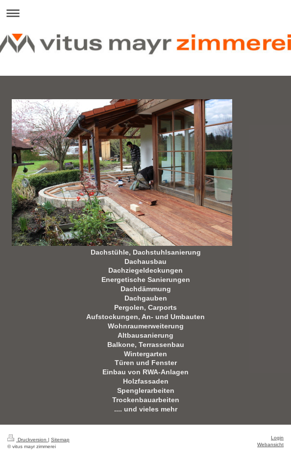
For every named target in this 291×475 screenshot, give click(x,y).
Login (277, 437)
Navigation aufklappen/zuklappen (145, 12)
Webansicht (270, 444)
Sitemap (60, 439)
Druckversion (27, 439)
